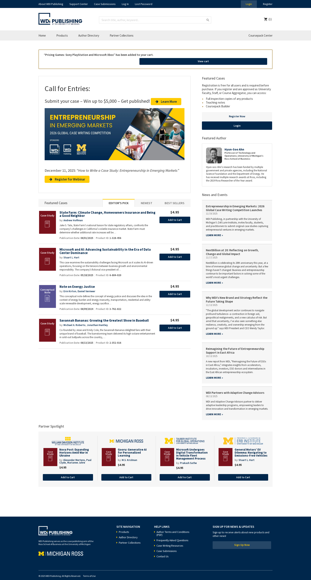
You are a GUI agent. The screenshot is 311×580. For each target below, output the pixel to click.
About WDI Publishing (50, 4)
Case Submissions (105, 4)
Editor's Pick (119, 199)
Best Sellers (174, 199)
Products (62, 35)
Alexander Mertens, (74, 454)
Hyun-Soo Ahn (234, 143)
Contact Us (162, 551)
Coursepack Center (261, 35)
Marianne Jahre (76, 457)
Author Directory (88, 35)
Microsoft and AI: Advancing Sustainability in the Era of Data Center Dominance (106, 247)
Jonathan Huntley (97, 321)
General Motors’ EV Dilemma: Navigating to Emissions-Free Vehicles (251, 446)
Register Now (237, 110)
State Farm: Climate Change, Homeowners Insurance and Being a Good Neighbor (104, 210)
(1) (270, 19)
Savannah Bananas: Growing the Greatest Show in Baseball (105, 316)
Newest (146, 199)
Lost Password (143, 4)
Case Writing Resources (170, 540)
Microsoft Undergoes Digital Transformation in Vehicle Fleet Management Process (192, 448)
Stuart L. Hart (71, 253)
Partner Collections (121, 35)
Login (248, 4)
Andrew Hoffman (73, 216)
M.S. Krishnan (129, 454)
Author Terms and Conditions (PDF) (173, 528)
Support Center (78, 4)
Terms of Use (89, 570)
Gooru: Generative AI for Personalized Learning (132, 446)
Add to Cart (175, 215)
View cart (245, 56)
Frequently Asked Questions (173, 535)
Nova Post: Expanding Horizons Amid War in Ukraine (74, 446)
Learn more (213, 229)
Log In (125, 4)
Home (42, 35)
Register (267, 4)
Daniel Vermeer (86, 287)
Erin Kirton (69, 287)
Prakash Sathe (188, 457)
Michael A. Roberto (74, 321)
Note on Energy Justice (77, 282)
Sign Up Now (242, 540)
